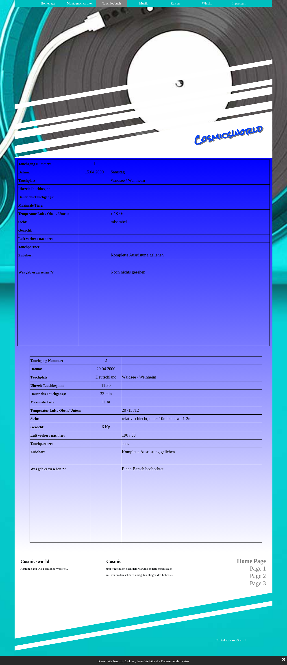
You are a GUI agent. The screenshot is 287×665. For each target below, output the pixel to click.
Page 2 (258, 576)
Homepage (48, 3)
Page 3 (258, 583)
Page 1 (258, 568)
